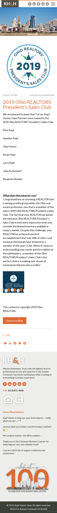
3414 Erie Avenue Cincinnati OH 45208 (28, 509)
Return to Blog (14, 320)
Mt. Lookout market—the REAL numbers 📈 (23, 435)
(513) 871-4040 (13, 390)
